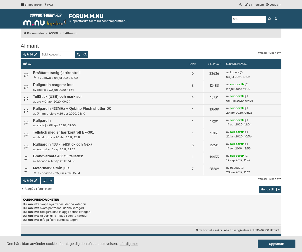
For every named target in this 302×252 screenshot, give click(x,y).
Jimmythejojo (46, 113)
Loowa (46, 77)
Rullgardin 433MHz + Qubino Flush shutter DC (72, 108)
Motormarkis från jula (51, 168)
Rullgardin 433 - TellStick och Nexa (62, 144)
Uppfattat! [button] (276, 244)
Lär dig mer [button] (129, 244)
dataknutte (44, 137)
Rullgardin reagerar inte (53, 85)
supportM (237, 84)
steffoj (41, 125)
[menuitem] (48, 4)
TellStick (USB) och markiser (57, 96)
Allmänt (30, 46)
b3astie (47, 173)
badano (42, 161)
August (42, 149)
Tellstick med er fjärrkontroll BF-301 (63, 132)
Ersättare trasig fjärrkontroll (56, 73)
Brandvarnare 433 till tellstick (58, 156)
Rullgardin (42, 120)
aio (39, 101)
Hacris (41, 89)
